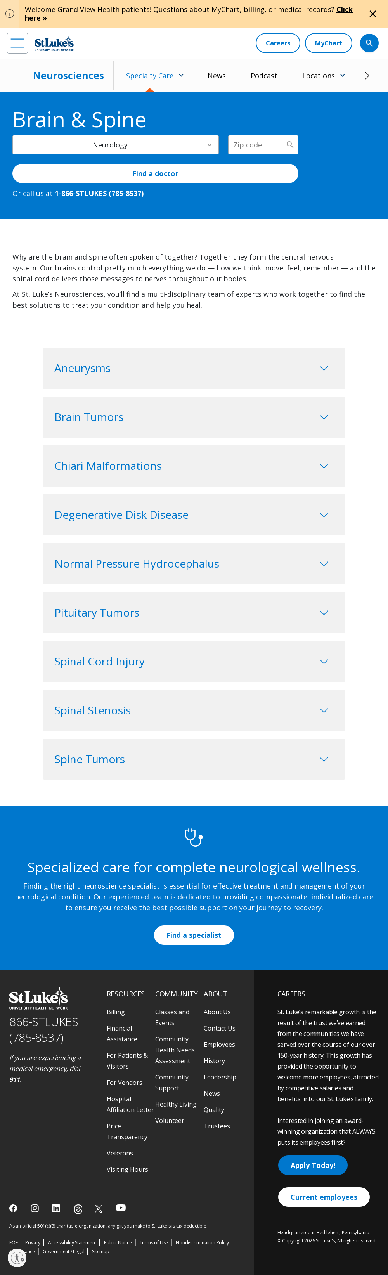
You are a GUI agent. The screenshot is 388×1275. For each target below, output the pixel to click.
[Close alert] (372, 14)
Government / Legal (63, 1251)
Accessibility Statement (72, 1242)
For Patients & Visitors (127, 1061)
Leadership (220, 1077)
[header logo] (54, 43)
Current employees (324, 1197)
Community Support (172, 1082)
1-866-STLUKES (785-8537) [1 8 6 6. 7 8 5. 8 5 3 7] (99, 193)
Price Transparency (127, 1131)
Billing (116, 1012)
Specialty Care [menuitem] (149, 75)
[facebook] (14, 1208)
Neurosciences (68, 75)
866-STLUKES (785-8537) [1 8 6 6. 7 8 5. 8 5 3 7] (43, 1029)
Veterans (120, 1153)
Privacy (32, 1242)
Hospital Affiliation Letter (130, 1104)
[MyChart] (329, 43)
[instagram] (35, 1208)
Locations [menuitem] (318, 75)
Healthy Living (176, 1104)
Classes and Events (172, 1017)
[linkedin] (57, 1208)
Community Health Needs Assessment (175, 1050)
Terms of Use (154, 1242)
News (217, 75)
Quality (214, 1109)
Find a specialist (194, 935)
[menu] (17, 43)
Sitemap (100, 1251)
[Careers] (278, 43)
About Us (217, 1012)
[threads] (78, 1209)
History (214, 1061)
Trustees (217, 1126)
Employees (219, 1044)
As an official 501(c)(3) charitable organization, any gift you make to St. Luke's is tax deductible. (108, 1226)
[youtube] (121, 1207)
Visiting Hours (127, 1169)
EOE (13, 1242)
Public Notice (118, 1242)
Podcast (264, 75)
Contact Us (220, 1028)
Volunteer (169, 1120)
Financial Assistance (122, 1033)
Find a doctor (155, 173)
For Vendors (124, 1082)
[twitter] (99, 1208)
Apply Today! (313, 1165)
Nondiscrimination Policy (202, 1242)
